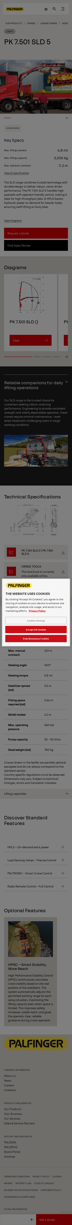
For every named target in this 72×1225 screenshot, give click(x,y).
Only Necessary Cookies (36, 638)
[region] (36, 612)
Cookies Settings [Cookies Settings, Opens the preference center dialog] (36, 620)
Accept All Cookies (36, 629)
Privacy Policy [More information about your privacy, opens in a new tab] (37, 610)
